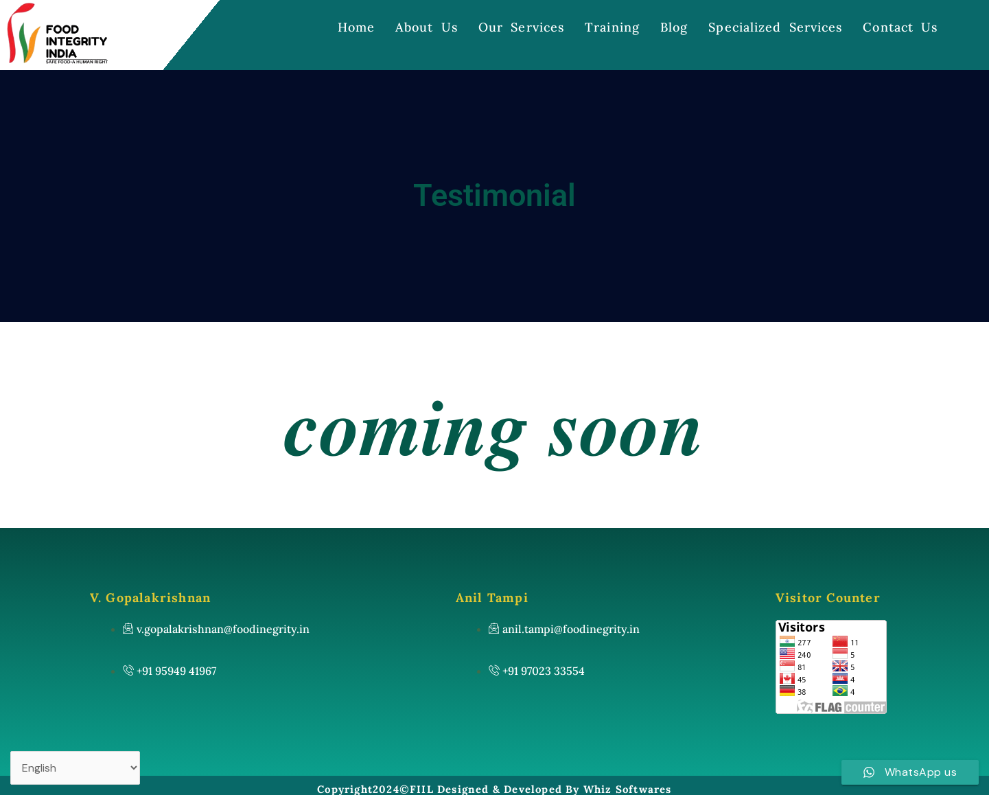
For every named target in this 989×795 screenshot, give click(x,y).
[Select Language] (75, 768)
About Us (426, 27)
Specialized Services (775, 27)
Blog (674, 27)
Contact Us (900, 27)
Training (612, 27)
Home (356, 27)
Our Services (521, 27)
